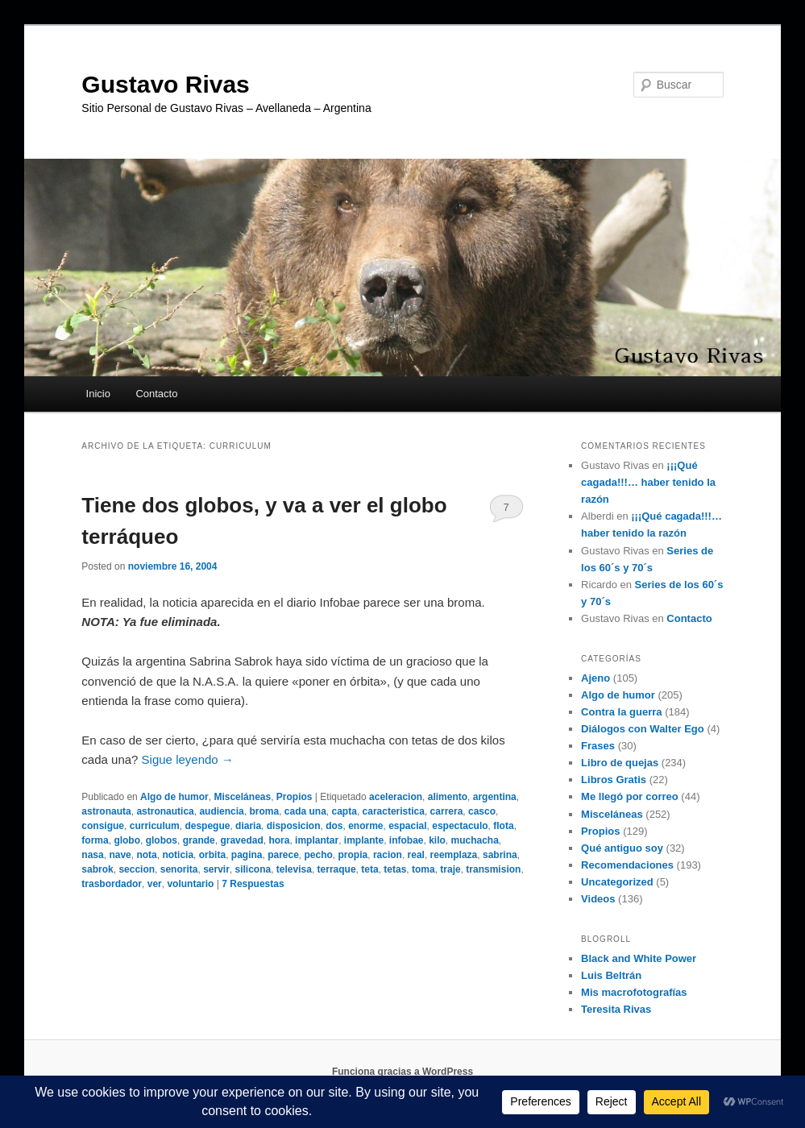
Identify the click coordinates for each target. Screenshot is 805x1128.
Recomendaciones (627, 865)
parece (283, 855)
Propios (294, 796)
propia (353, 855)
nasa (92, 855)
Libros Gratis (613, 779)
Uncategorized (617, 882)
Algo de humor (174, 796)
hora (278, 840)
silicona (253, 869)
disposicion (294, 825)
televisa (294, 869)
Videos (598, 899)
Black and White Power (638, 958)
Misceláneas (242, 796)
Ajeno (595, 678)
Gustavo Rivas (165, 84)
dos (334, 825)
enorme (365, 825)
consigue (102, 825)
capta (344, 811)
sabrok (97, 869)
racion (387, 855)
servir (216, 869)
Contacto (156, 394)
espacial (407, 825)
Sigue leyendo (188, 759)
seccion (136, 869)
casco (482, 811)
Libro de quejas (619, 763)
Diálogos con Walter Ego (642, 729)
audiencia (221, 811)
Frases (598, 746)
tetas (395, 869)
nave (120, 855)
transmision (493, 869)
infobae (406, 840)
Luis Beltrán (611, 975)
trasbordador (111, 884)
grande (199, 840)
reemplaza (454, 855)
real (416, 855)
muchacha (475, 840)
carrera (446, 811)
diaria (248, 825)
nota (146, 855)
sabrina (500, 855)
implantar (316, 840)
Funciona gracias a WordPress (402, 1071)
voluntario (190, 884)
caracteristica (394, 811)
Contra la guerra (621, 712)
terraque (336, 869)
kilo (437, 840)
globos (161, 840)
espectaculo (460, 825)
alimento (447, 796)
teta (369, 869)
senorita (179, 869)
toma (423, 869)
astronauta (106, 811)
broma (264, 811)
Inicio (98, 394)
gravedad (241, 840)
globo (127, 840)
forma (94, 840)
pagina (247, 855)
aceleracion (395, 796)
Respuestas (253, 884)
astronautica (164, 811)
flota (503, 825)
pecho (319, 855)
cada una (305, 811)
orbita (212, 855)
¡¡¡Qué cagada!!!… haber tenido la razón (648, 482)
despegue (207, 825)
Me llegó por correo (629, 796)
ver (154, 884)
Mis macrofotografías (634, 992)
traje (450, 869)
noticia (177, 855)
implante (364, 840)
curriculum (155, 825)
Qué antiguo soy (622, 848)
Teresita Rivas (616, 1009)
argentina (495, 796)
